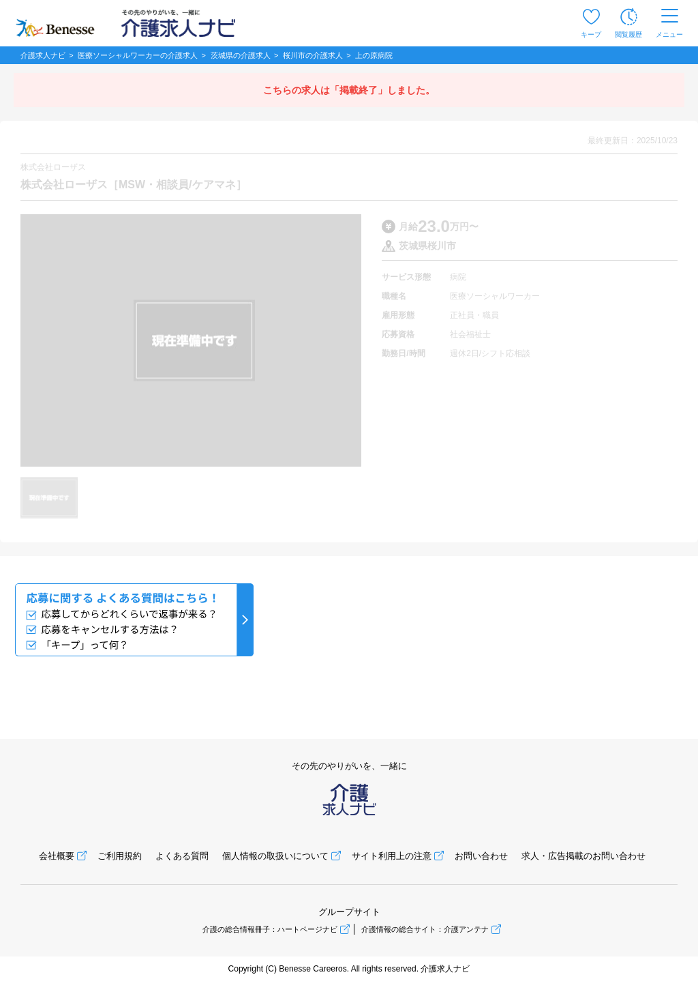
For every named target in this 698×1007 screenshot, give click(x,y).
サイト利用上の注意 (391, 856)
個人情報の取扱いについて (275, 856)
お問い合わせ (481, 856)
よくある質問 (182, 856)
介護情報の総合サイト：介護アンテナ (425, 929)
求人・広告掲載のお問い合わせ (583, 856)
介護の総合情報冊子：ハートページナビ (269, 929)
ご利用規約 (119, 856)
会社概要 (56, 856)
